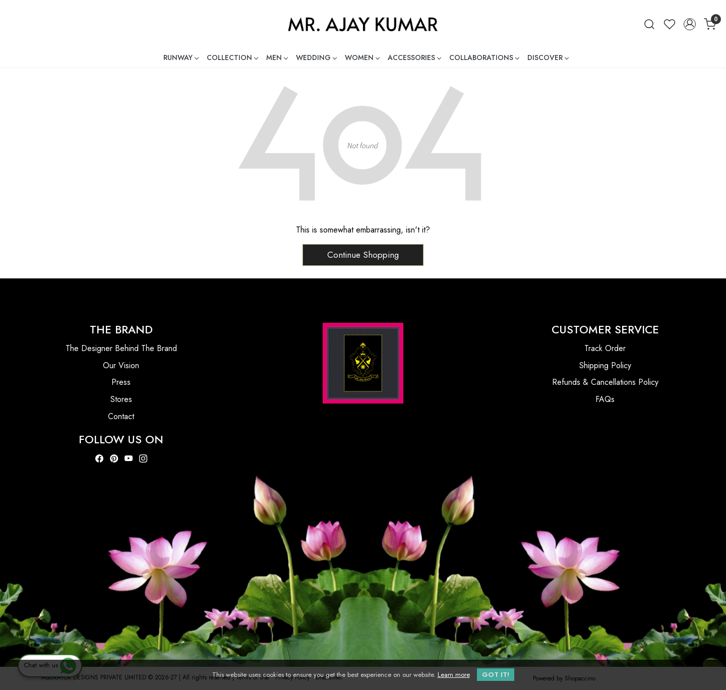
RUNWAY (180, 57)
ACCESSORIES (414, 57)
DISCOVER (547, 57)
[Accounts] (690, 24)
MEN (276, 57)
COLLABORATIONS (484, 57)
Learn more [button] (454, 674)
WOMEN (362, 57)
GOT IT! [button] (495, 674)
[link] (649, 24)
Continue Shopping (363, 255)
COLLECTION (232, 57)
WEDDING (316, 57)
